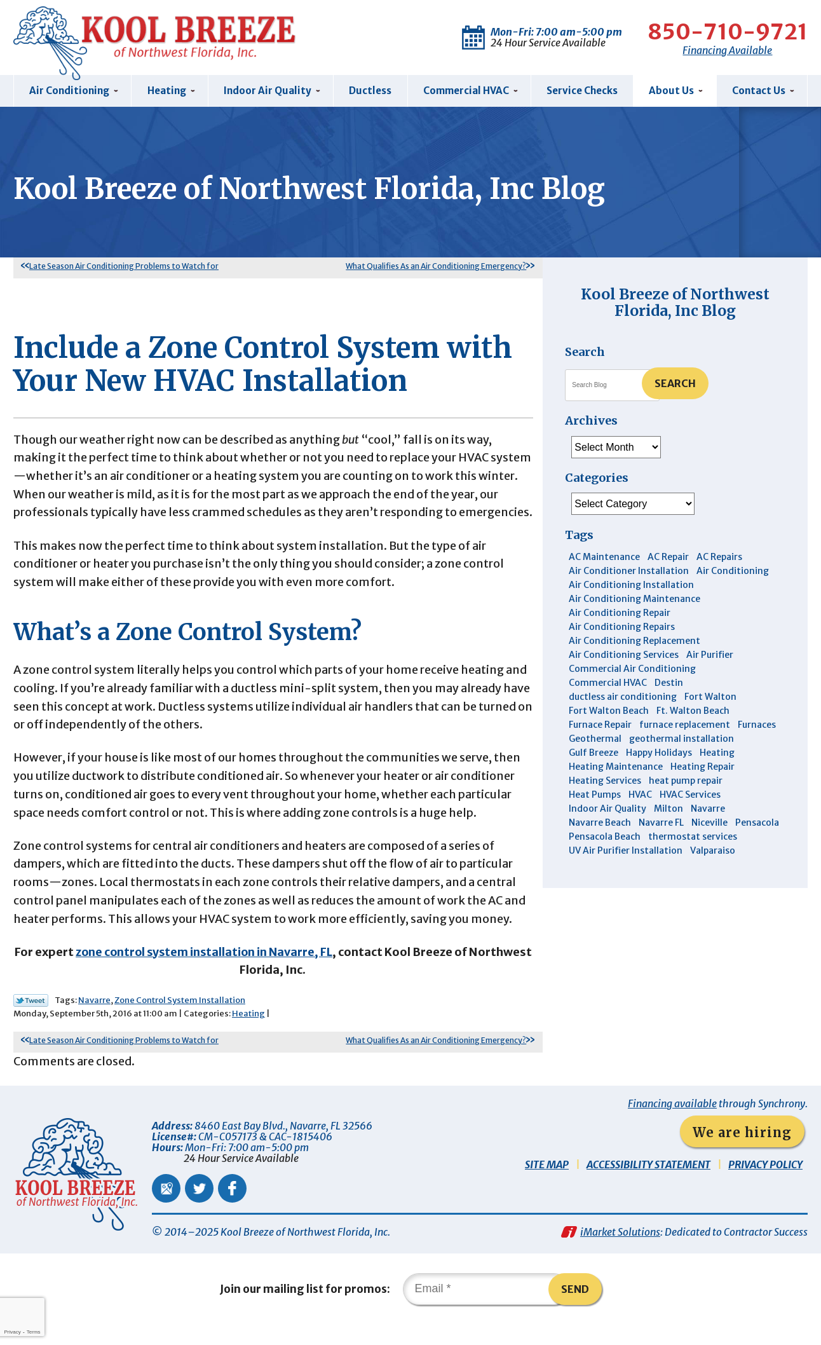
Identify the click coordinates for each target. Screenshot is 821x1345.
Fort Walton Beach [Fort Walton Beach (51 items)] (609, 711)
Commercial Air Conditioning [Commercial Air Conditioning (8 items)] (632, 669)
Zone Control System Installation (179, 1020)
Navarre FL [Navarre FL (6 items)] (661, 823)
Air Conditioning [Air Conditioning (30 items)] (732, 571)
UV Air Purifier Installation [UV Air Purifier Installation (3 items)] (625, 851)
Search (675, 383)
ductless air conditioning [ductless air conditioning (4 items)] (623, 697)
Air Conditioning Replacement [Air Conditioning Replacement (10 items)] (634, 641)
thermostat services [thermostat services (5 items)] (692, 837)
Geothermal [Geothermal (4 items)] (595, 739)
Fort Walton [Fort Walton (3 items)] (710, 697)
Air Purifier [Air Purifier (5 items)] (709, 655)
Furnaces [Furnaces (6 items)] (757, 725)
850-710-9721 (726, 32)
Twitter (199, 1208)
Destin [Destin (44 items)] (669, 683)
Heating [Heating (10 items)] (717, 753)
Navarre (94, 1020)
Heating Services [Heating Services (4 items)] (605, 781)
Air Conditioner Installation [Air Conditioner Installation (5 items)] (629, 571)
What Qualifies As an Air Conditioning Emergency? (436, 266)
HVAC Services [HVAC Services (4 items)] (690, 795)
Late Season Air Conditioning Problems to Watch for (124, 266)
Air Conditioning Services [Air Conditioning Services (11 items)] (624, 655)
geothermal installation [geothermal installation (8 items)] (681, 739)
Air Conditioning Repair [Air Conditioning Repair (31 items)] (619, 613)
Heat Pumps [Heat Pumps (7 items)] (595, 795)
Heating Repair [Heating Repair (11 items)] (702, 767)
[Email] (486, 1309)
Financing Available (726, 50)
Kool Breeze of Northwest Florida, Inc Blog (675, 302)
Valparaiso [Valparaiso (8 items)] (712, 851)
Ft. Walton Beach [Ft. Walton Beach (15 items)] (692, 711)
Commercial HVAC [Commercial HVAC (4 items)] (608, 683)
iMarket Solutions (620, 1252)
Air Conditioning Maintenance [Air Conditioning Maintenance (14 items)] (634, 599)
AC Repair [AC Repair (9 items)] (668, 557)
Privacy (12, 1332)
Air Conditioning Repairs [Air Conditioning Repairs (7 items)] (622, 627)
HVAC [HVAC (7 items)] (640, 795)
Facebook (232, 1208)
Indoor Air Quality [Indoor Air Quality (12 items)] (607, 809)
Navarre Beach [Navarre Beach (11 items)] (600, 823)
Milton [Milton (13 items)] (668, 809)
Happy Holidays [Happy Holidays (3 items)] (659, 753)
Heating (248, 1033)
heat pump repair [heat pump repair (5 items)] (686, 781)
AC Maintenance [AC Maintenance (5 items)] (604, 557)
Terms (34, 1332)
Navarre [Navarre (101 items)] (708, 809)
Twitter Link (30, 1020)
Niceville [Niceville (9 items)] (709, 823)
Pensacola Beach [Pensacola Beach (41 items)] (605, 837)
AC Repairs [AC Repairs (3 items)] (719, 557)
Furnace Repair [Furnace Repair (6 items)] (600, 725)
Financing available (672, 1123)
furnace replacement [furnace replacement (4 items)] (684, 725)
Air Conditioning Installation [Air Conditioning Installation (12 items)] (631, 585)
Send (575, 1309)
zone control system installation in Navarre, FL (236, 971)
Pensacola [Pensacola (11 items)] (757, 823)
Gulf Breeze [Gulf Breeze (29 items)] (593, 753)
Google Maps (166, 1208)
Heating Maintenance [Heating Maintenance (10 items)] (616, 767)
